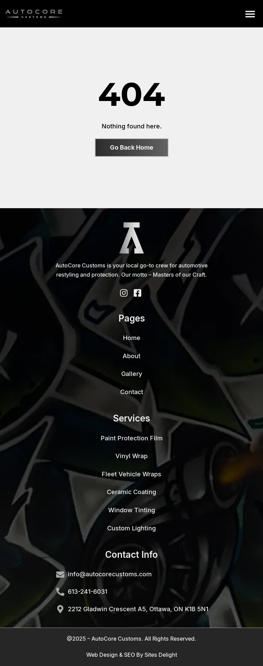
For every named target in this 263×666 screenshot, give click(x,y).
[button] (250, 14)
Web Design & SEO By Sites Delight (131, 654)
